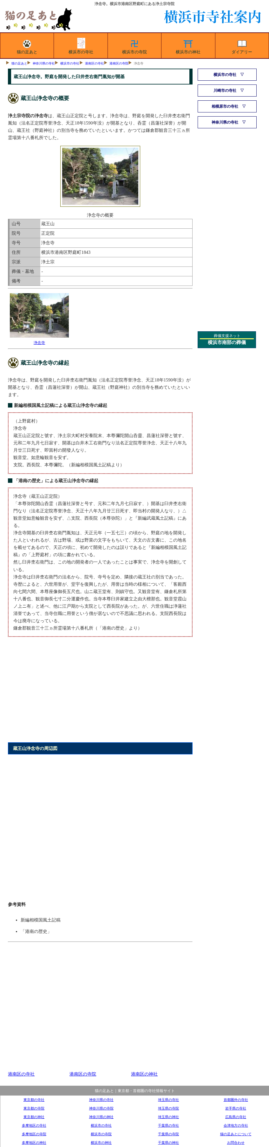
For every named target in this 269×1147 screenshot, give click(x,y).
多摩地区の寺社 (34, 1125)
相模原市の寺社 (225, 106)
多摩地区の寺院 (34, 1134)
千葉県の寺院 (168, 1134)
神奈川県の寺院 (101, 1108)
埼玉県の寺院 (168, 1108)
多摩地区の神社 (34, 1142)
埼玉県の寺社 (168, 1100)
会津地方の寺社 (236, 1125)
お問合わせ (236, 1142)
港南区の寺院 (118, 63)
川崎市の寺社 (224, 90)
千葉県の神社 (168, 1142)
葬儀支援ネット (227, 336)
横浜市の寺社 (81, 45)
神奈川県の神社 (101, 1117)
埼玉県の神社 (168, 1117)
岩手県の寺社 (235, 1108)
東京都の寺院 (33, 1108)
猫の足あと (27, 45)
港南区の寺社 (94, 63)
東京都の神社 (33, 1117)
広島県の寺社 (235, 1117)
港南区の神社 (144, 1073)
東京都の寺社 (33, 1100)
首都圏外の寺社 (236, 1100)
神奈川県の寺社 (44, 63)
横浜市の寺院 (134, 45)
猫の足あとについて (236, 1134)
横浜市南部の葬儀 (227, 342)
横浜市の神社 (188, 45)
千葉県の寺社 (168, 1125)
